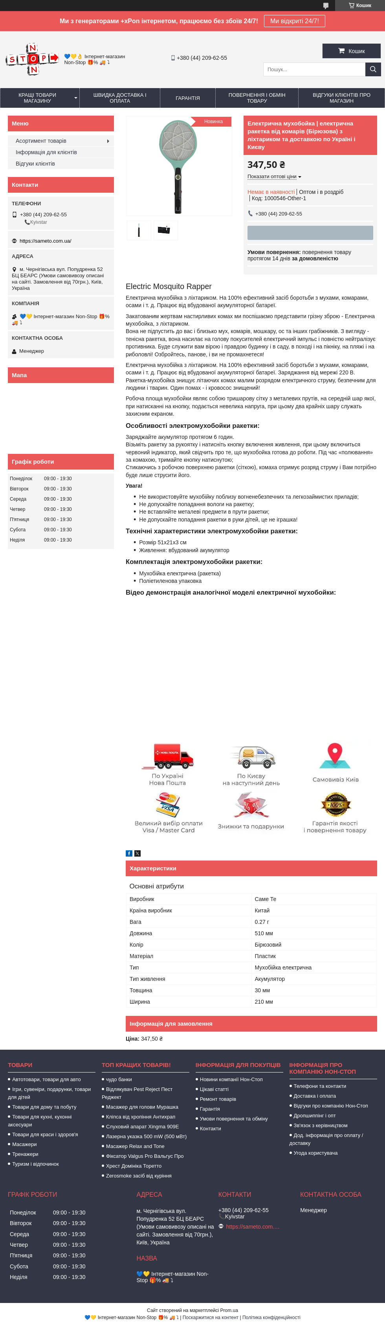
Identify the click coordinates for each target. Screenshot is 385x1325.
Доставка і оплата (315, 1096)
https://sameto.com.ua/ (46, 241)
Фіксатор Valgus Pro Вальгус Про (144, 1156)
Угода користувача (316, 1153)
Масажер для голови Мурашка (142, 1107)
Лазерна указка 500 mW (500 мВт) (146, 1136)
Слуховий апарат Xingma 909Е (142, 1127)
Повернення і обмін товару (257, 98)
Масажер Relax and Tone (135, 1146)
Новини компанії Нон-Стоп (231, 1079)
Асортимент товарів (41, 141)
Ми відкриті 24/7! (294, 21)
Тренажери (25, 1154)
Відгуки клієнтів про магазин (341, 98)
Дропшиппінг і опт (315, 1116)
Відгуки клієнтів (35, 163)
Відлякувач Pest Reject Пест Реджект (137, 1093)
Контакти (210, 1129)
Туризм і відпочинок (35, 1164)
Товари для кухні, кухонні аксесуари (40, 1121)
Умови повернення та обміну (234, 1119)
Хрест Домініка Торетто (133, 1166)
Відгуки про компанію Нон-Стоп (331, 1106)
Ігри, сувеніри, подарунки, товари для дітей (49, 1093)
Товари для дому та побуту (44, 1107)
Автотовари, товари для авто (46, 1079)
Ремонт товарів (218, 1099)
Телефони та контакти (320, 1086)
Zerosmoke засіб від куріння (139, 1176)
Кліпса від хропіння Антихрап (140, 1117)
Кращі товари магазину (37, 98)
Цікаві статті (214, 1089)
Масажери (24, 1144)
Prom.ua (229, 1310)
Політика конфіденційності (271, 1317)
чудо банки (119, 1079)
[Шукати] (373, 69)
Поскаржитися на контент (210, 1317)
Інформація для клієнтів (46, 152)
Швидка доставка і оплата (120, 98)
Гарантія (188, 98)
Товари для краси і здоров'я (45, 1134)
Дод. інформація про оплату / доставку (326, 1139)
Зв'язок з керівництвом (321, 1125)
